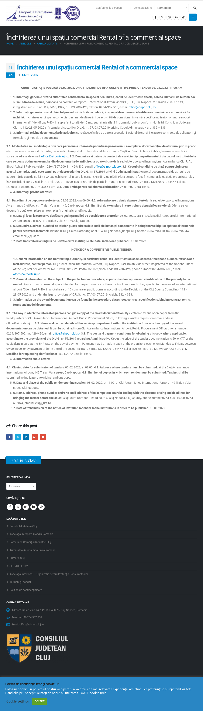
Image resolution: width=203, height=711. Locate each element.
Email (43, 437)
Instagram (26, 507)
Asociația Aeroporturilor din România (31, 534)
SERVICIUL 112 (19, 566)
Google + (35, 437)
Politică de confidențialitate (26, 590)
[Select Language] (172, 8)
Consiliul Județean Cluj (23, 526)
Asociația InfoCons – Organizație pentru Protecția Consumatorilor (49, 574)
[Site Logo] (43, 13)
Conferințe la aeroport (107, 7)
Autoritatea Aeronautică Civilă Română (32, 550)
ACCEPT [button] (40, 701)
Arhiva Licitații (30, 75)
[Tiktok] (183, 17)
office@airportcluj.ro (142, 107)
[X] (162, 17)
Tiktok (41, 507)
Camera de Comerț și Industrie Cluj (30, 542)
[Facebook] (155, 17)
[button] (195, 8)
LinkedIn (26, 437)
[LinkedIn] (176, 17)
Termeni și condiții (20, 581)
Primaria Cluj (17, 558)
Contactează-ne (141, 7)
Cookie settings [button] (17, 701)
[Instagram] (169, 17)
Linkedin (33, 507)
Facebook (9, 437)
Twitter (18, 437)
